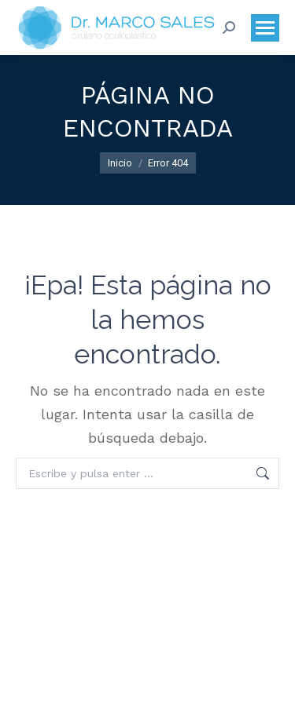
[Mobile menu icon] (265, 28)
